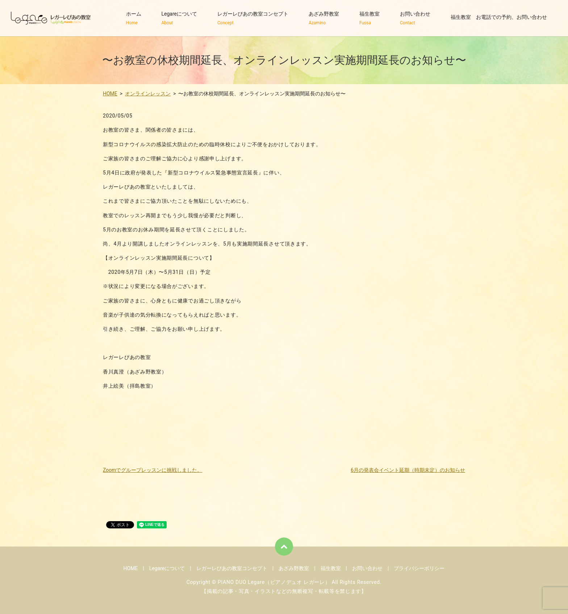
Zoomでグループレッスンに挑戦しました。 (152, 470)
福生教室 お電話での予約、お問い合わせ (499, 18)
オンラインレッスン (148, 93)
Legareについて (179, 18)
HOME (110, 93)
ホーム (133, 18)
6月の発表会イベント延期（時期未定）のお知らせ (408, 470)
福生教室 (369, 18)
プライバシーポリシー (419, 568)
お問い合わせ (415, 18)
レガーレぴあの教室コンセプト (252, 18)
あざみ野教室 (324, 18)
